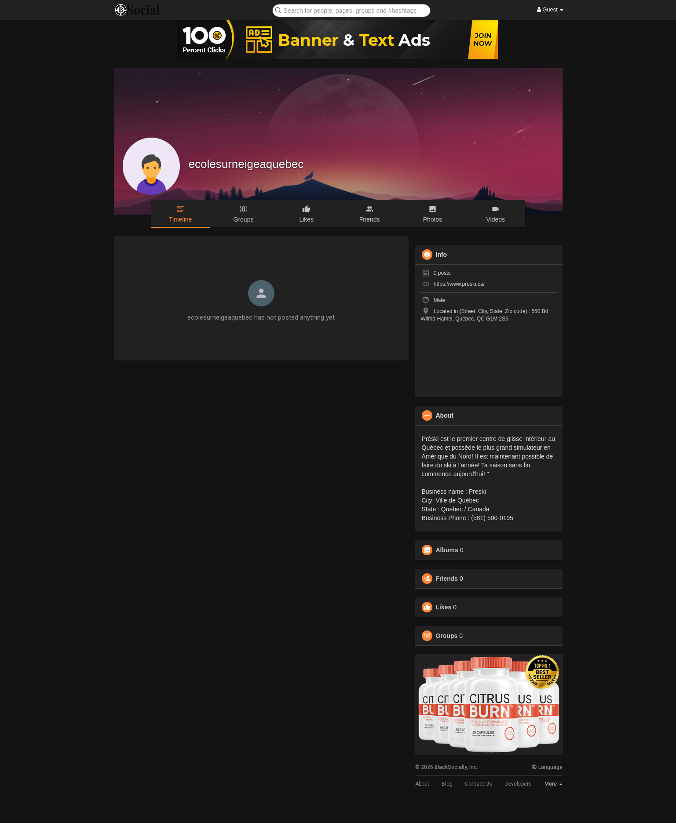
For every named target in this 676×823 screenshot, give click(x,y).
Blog (447, 784)
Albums (447, 550)
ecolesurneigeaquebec (246, 164)
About (422, 784)
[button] (351, 10)
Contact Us (478, 784)
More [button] (553, 784)
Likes (444, 607)
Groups (447, 635)
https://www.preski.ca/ (459, 284)
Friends (447, 578)
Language (547, 767)
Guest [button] (550, 9)
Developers (518, 784)
